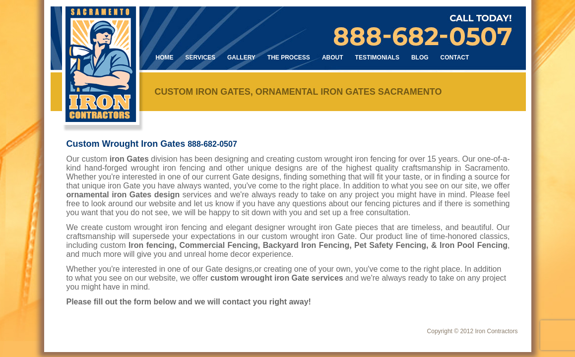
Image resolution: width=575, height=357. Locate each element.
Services (200, 57)
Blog (420, 57)
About (332, 57)
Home (165, 57)
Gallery (241, 57)
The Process (288, 57)
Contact (455, 57)
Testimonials (377, 57)
